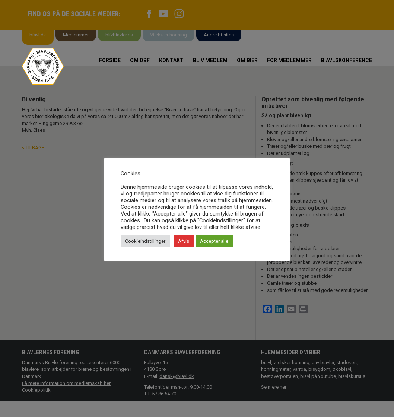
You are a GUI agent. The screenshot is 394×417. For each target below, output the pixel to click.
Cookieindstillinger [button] (145, 241)
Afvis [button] (183, 241)
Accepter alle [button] (214, 241)
